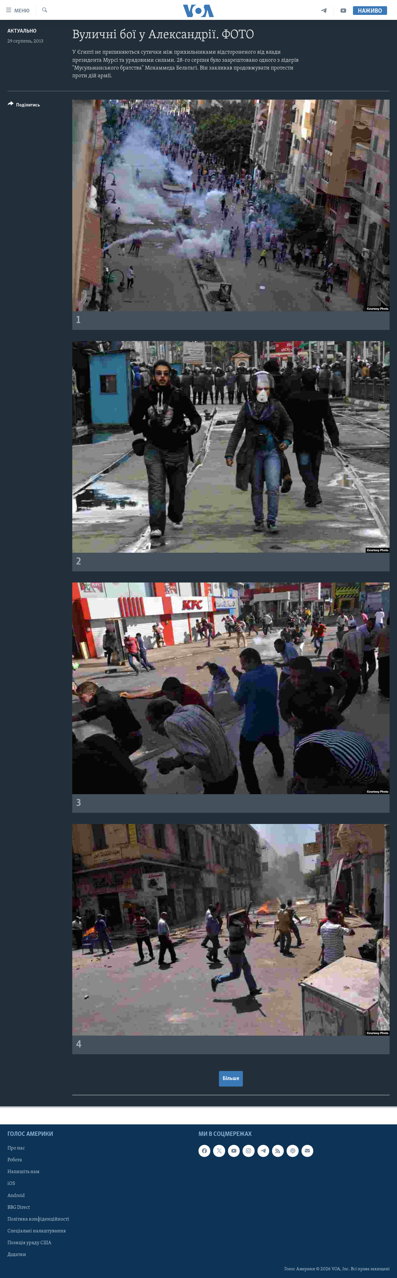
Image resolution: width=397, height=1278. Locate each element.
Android (16, 1195)
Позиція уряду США (29, 1242)
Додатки (16, 1254)
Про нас (16, 1148)
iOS (11, 1183)
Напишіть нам (23, 1171)
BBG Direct (18, 1207)
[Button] (24, 106)
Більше (231, 1079)
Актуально (22, 31)
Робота (14, 1160)
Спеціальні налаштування (36, 1230)
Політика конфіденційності (38, 1219)
